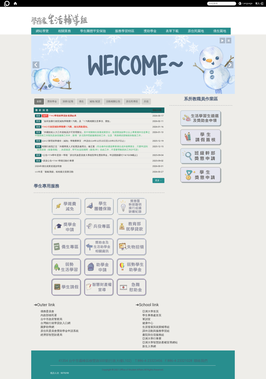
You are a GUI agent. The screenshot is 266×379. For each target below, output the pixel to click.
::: (233, 11)
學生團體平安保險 (93, 31)
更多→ (158, 180)
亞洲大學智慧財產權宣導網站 (160, 342)
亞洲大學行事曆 (151, 338)
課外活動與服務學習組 (155, 330)
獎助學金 (150, 31)
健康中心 (147, 323)
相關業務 (64, 31)
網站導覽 (42, 31)
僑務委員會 (47, 311)
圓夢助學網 (47, 327)
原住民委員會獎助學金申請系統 (60, 330)
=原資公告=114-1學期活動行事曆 (58, 160)
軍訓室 (146, 319)
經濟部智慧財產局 (51, 334)
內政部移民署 (49, 315)
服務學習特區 (124, 31)
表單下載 (172, 31)
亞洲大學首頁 (150, 311)
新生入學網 (149, 346)
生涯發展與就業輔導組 (155, 327)
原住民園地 (196, 31)
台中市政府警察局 (51, 319)
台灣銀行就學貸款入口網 (55, 323)
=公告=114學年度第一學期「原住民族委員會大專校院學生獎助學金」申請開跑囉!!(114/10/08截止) (90, 155)
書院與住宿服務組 (153, 334)
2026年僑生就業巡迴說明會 (48, 166)
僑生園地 (219, 31)
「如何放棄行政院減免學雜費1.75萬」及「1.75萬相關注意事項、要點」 (77, 121)
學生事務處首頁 (151, 315)
